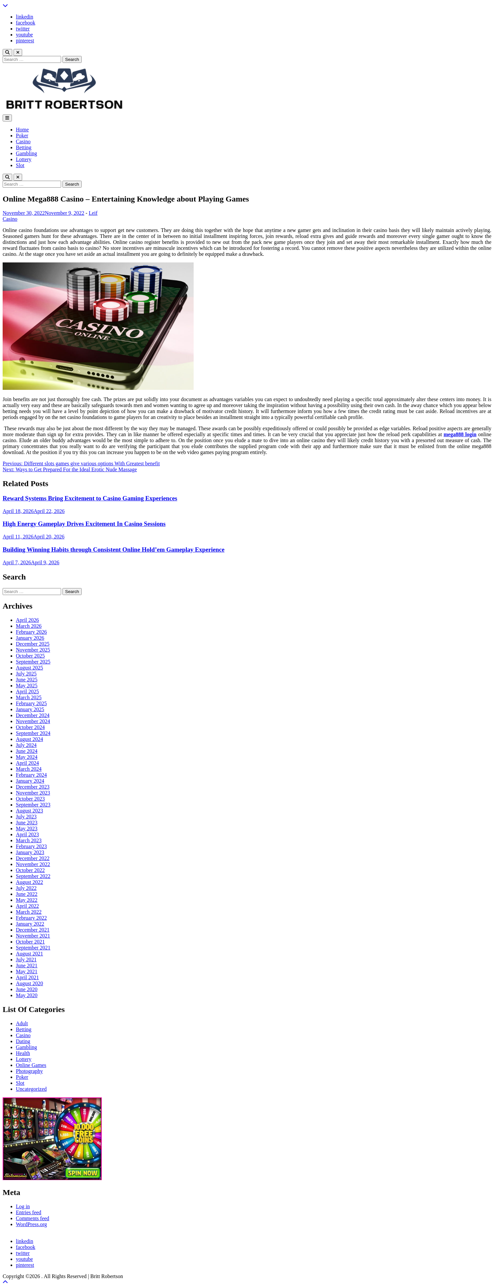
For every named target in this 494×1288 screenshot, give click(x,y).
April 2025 (27, 691)
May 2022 (26, 900)
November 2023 (33, 793)
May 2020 (26, 995)
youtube (24, 34)
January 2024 (30, 781)
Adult (22, 1023)
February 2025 (31, 703)
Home (22, 129)
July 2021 (26, 959)
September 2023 (33, 804)
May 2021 (26, 971)
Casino (23, 141)
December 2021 (33, 930)
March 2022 (29, 912)
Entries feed (28, 1212)
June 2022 (26, 894)
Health (23, 1053)
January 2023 (30, 852)
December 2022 (33, 858)
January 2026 (30, 638)
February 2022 (31, 918)
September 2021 (33, 947)
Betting (23, 147)
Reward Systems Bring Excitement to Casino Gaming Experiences (90, 498)
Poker (22, 135)
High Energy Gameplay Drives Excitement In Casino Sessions (84, 523)
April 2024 (27, 763)
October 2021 (30, 941)
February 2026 (31, 632)
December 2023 (33, 787)
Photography (29, 1071)
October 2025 (30, 656)
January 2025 (30, 709)
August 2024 (29, 739)
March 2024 (29, 769)
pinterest (25, 40)
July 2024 (26, 745)
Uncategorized (31, 1089)
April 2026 (27, 620)
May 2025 (26, 685)
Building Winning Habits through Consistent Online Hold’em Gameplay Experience (113, 549)
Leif (93, 213)
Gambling (26, 153)
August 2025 (29, 667)
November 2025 (33, 650)
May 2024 (26, 757)
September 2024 (33, 733)
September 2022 (33, 876)
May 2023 (26, 828)
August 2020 (29, 983)
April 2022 (27, 906)
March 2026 (29, 626)
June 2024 (26, 751)
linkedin (24, 17)
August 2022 (29, 882)
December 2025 (33, 644)
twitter (23, 28)
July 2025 (26, 673)
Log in (23, 1206)
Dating (23, 1041)
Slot (20, 165)
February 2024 (31, 775)
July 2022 (26, 888)
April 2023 (27, 834)
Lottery (23, 159)
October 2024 (30, 727)
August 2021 (29, 953)
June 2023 (26, 822)
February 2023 (31, 846)
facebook (25, 22)
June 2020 (26, 989)
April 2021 (27, 977)
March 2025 (29, 697)
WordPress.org (31, 1224)
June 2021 (26, 965)
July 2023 (26, 816)
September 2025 (33, 662)
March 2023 (29, 840)
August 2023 (29, 810)
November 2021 (33, 936)
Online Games (31, 1065)
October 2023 (30, 799)
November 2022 (33, 864)
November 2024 (33, 721)
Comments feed (32, 1218)
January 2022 (30, 924)
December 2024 (33, 715)
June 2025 (26, 679)
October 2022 (30, 870)
